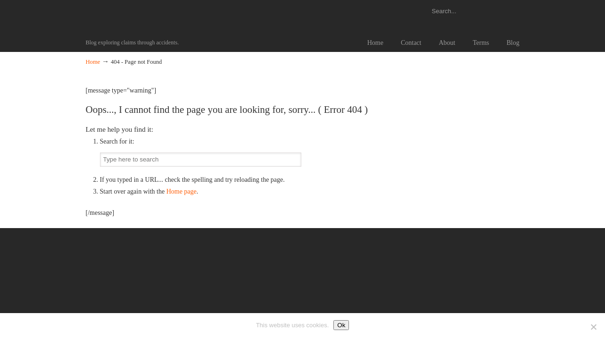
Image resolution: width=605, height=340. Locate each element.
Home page (181, 191)
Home (93, 62)
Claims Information (102, 16)
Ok (341, 325)
